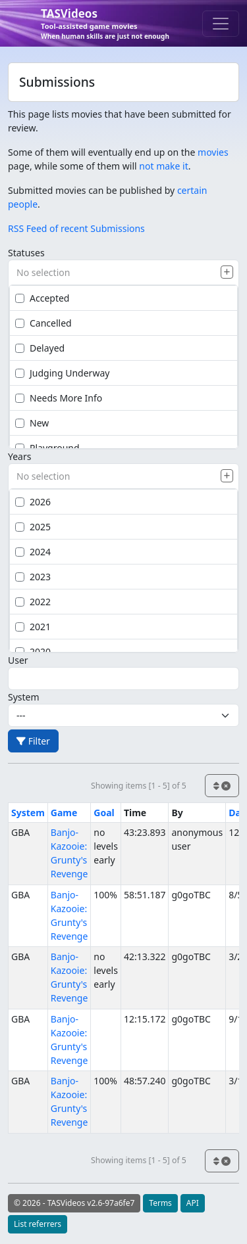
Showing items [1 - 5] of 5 (138, 785)
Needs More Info (58, 398)
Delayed (40, 348)
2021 (33, 626)
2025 (33, 526)
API (192, 1203)
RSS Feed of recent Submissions (76, 228)
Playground (47, 448)
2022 (33, 601)
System (24, 697)
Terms (160, 1203)
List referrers (37, 1224)
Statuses (26, 252)
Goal (104, 812)
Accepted (42, 298)
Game (64, 812)
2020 (33, 651)
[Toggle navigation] (220, 24)
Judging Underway (62, 373)
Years (19, 456)
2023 (33, 576)
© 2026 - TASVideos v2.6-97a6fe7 (74, 1203)
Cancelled (43, 323)
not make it (163, 166)
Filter (33, 741)
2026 (33, 501)
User (18, 660)
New (32, 423)
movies (213, 152)
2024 (33, 551)
